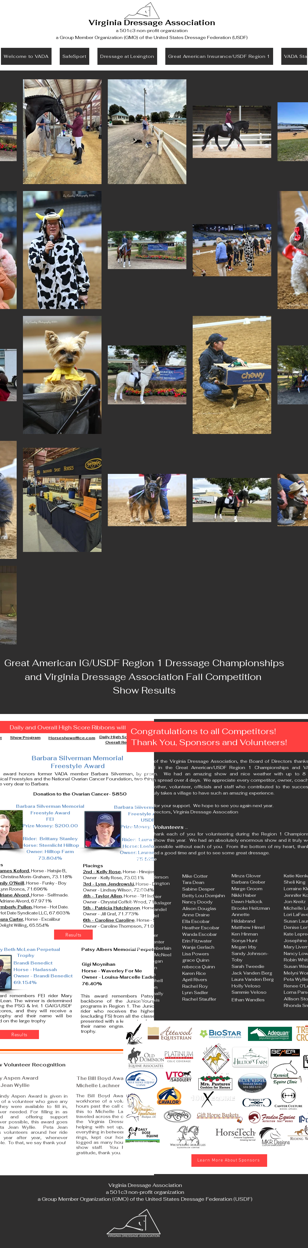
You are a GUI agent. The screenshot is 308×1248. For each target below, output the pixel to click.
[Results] (73, 935)
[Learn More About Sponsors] (229, 1160)
